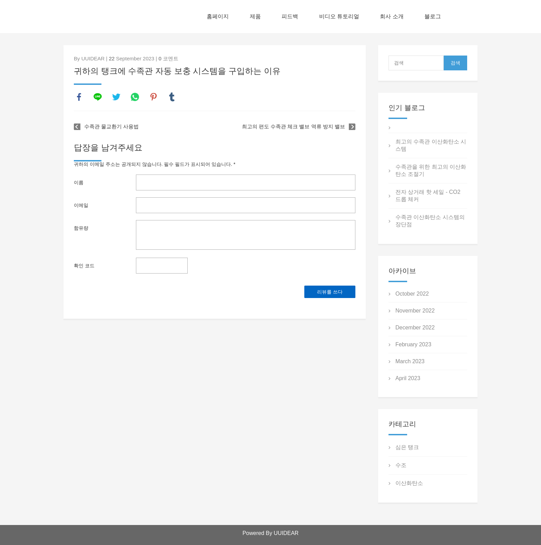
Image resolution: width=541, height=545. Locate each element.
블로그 (432, 16)
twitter (116, 97)
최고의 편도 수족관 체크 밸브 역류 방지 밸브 (293, 126)
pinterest (153, 97)
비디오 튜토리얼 (339, 16)
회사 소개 (391, 16)
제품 (255, 16)
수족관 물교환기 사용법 (111, 126)
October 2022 (412, 294)
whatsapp (135, 97)
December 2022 (415, 327)
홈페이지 (218, 16)
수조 (400, 465)
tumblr (172, 97)
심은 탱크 (407, 447)
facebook (79, 97)
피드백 (290, 16)
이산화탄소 (409, 483)
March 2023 (410, 361)
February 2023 (413, 344)
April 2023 (407, 378)
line (97, 97)
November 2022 (415, 311)
